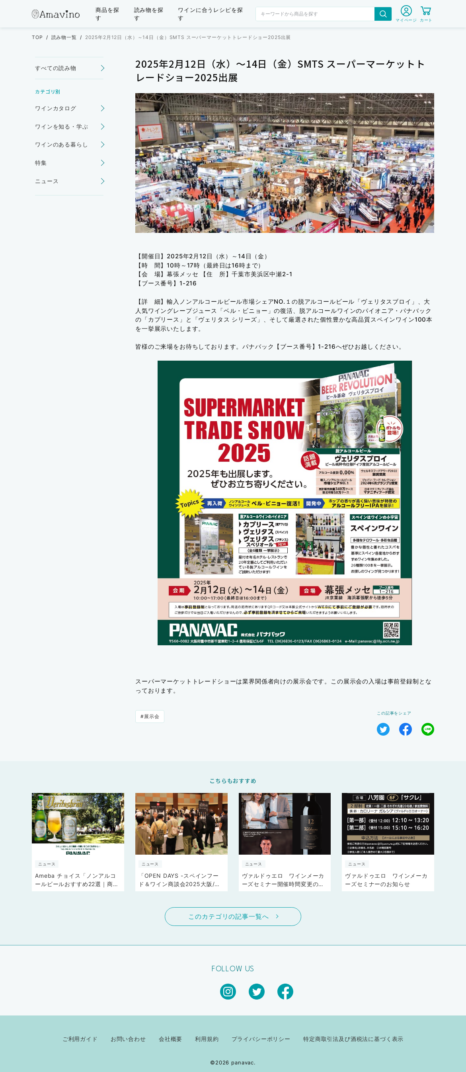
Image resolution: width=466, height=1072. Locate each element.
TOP (37, 37)
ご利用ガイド (80, 1038)
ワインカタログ (55, 108)
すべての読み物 (55, 67)
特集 (41, 162)
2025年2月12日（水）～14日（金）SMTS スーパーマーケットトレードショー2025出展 (188, 37)
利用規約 (206, 1038)
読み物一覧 (64, 37)
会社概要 (170, 1038)
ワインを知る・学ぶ (61, 126)
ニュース (46, 181)
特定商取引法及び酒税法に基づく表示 (353, 1038)
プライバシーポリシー (261, 1038)
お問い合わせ (128, 1038)
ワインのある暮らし (61, 144)
